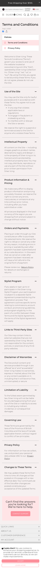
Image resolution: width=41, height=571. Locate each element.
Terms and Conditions (15, 43)
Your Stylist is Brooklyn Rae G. (14, 9)
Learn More (20, 565)
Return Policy (27, 267)
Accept (20, 561)
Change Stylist (28, 9)
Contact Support (20, 514)
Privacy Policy (12, 48)
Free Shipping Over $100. (20, 3)
